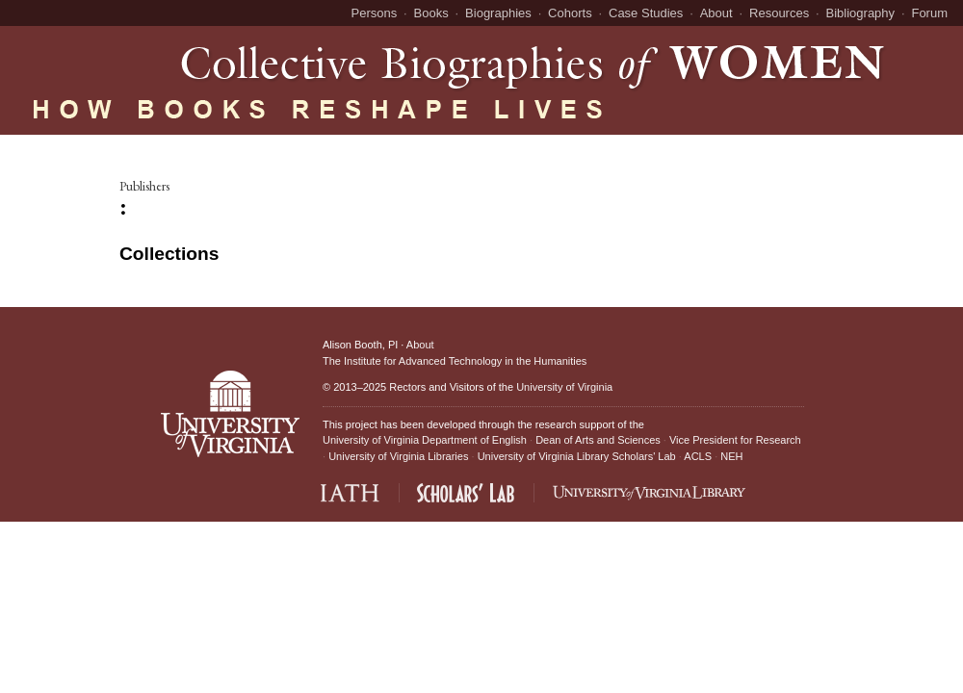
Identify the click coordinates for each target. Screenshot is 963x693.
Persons (374, 13)
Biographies (498, 13)
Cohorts (570, 13)
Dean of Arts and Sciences (598, 440)
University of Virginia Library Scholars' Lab (577, 456)
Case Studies (646, 13)
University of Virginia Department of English (425, 440)
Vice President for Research (735, 440)
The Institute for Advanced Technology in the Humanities (454, 361)
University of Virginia (564, 387)
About (716, 13)
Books (431, 13)
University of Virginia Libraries (398, 456)
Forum (929, 13)
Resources (779, 13)
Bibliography (861, 13)
